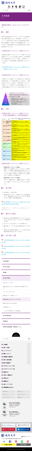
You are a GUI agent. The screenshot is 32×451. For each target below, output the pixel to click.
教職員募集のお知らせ (8, 387)
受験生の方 (5, 372)
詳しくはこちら (12, 406)
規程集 (6, 321)
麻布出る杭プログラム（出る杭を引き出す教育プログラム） (15, 287)
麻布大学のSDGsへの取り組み (10, 303)
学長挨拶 (6, 261)
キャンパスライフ (7, 350)
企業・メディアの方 (7, 384)
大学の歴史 (7, 266)
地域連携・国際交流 (7, 356)
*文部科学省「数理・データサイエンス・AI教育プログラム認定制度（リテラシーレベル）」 (16, 68)
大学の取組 (7, 278)
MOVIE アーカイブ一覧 (8, 366)
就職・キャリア (6, 353)
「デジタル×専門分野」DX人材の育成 (11, 311)
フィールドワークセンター (9, 291)
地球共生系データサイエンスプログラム (12, 299)
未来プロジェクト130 (8, 282)
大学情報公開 (7, 315)
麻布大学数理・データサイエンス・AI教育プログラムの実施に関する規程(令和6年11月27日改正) (16, 203)
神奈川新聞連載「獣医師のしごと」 (13, 327)
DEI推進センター (7, 307)
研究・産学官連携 (7, 359)
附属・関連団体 (6, 363)
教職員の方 (5, 381)
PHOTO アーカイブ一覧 (9, 369)
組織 (5, 272)
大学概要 (5, 344)
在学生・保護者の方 (7, 375)
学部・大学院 (6, 347)
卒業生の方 (5, 378)
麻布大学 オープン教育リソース (10, 295)
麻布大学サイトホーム (27, 436)
